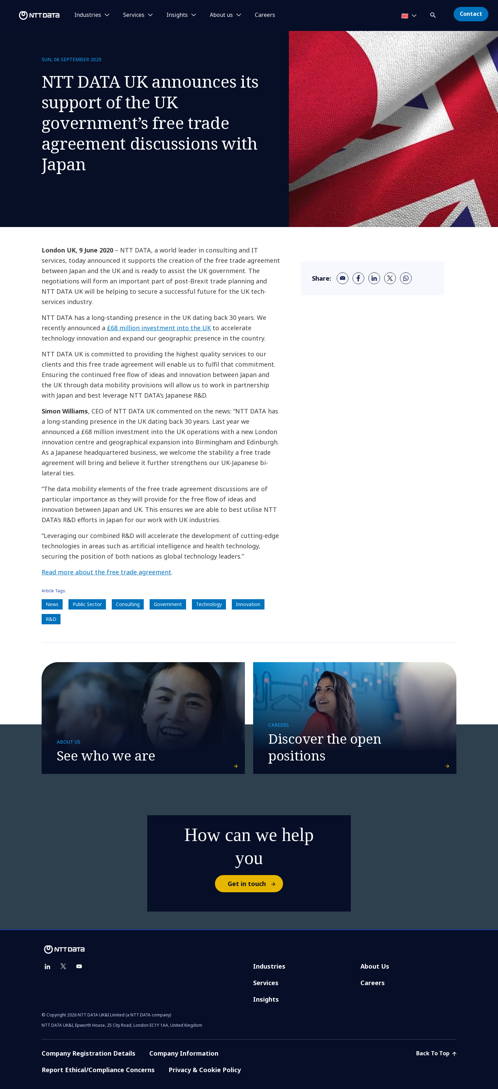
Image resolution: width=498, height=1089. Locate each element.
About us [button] (221, 15)
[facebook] (358, 278)
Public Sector (87, 604)
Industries (269, 966)
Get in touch (255, 883)
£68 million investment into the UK (159, 328)
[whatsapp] (406, 278)
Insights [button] (177, 15)
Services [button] (133, 15)
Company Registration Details (89, 1053)
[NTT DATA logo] (31, 15)
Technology (209, 604)
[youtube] (79, 966)
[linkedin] (374, 278)
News (52, 604)
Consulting (128, 604)
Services (266, 983)
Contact (471, 14)
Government (168, 604)
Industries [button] (87, 15)
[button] (433, 14)
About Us (374, 966)
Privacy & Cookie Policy (205, 1070)
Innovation (248, 604)
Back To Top (436, 1053)
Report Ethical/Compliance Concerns (98, 1070)
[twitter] (390, 278)
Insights (266, 999)
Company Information (183, 1053)
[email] (342, 278)
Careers (265, 15)
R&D (51, 619)
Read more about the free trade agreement (106, 572)
